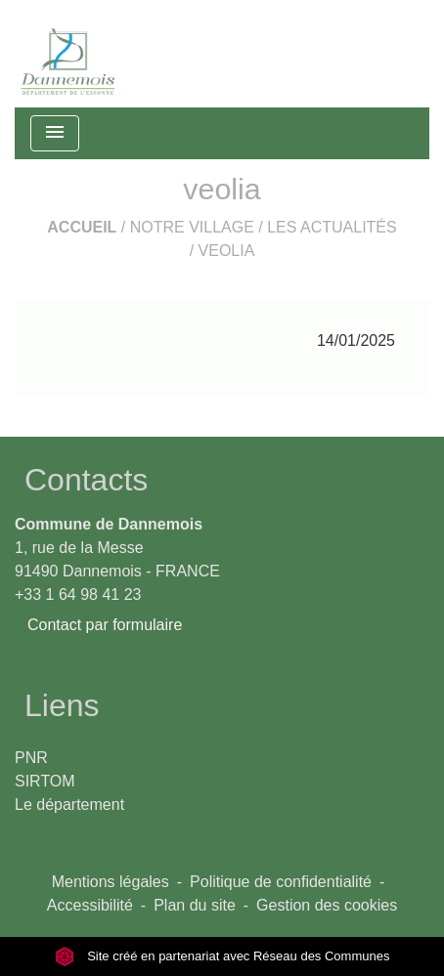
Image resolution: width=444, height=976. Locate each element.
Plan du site (195, 905)
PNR (31, 757)
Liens (62, 705)
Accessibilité (90, 905)
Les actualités (332, 227)
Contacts (86, 479)
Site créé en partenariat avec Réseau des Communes (222, 956)
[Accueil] (68, 54)
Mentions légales (110, 881)
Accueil (81, 227)
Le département (69, 804)
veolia (227, 250)
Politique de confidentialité (281, 881)
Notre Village (192, 227)
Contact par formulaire (104, 624)
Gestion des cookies (326, 905)
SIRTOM (45, 781)
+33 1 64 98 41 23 (78, 594)
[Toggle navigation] (54, 133)
